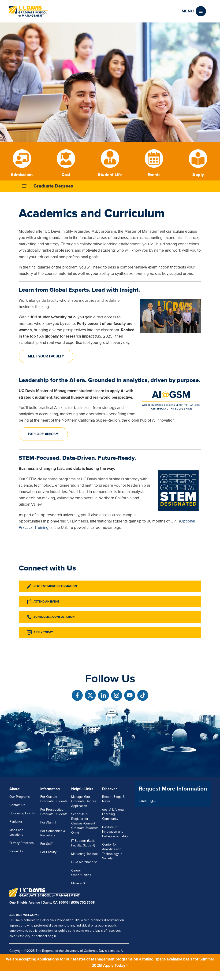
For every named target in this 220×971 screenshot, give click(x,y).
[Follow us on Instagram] (117, 695)
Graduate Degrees (53, 186)
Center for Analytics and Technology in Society (112, 851)
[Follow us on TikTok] (143, 695)
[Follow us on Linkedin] (103, 695)
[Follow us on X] (90, 695)
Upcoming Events (22, 813)
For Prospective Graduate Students (53, 812)
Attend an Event (42, 602)
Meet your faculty (46, 356)
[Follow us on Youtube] (130, 695)
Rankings (16, 822)
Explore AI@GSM (43, 434)
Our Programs (19, 797)
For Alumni (48, 822)
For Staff (46, 844)
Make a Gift (79, 883)
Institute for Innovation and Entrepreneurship (115, 831)
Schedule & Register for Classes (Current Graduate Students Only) (84, 823)
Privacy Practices (21, 843)
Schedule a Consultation (50, 617)
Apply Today (39, 632)
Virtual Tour (17, 851)
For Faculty (48, 852)
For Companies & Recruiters (52, 833)
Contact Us (17, 805)
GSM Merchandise (84, 862)
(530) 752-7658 (83, 903)
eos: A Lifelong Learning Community (113, 814)
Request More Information (51, 586)
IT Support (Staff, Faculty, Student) (83, 843)
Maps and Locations (16, 832)
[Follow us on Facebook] (77, 695)
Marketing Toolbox (84, 854)
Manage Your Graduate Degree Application (84, 801)
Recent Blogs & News (113, 799)
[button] (194, 11)
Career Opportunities (81, 872)
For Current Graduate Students (53, 799)
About (14, 789)
